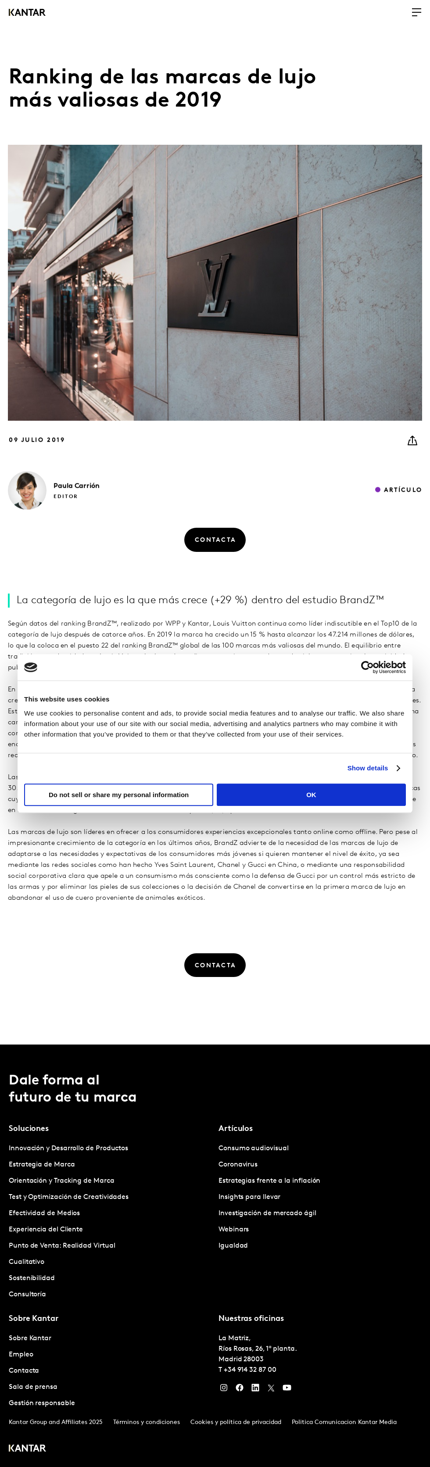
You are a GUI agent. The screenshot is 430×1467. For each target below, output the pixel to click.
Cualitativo (26, 1262)
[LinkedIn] (255, 1389)
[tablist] (215, 1256)
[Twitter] (271, 1389)
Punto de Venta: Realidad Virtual (62, 1245)
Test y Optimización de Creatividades (69, 1197)
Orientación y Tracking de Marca (62, 1180)
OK (311, 794)
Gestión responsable (42, 1403)
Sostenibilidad (32, 1278)
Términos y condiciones (146, 1422)
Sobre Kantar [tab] (33, 1319)
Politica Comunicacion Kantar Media (344, 1422)
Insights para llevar (249, 1197)
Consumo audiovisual (253, 1148)
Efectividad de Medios (44, 1213)
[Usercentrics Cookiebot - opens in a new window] (367, 667)
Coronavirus (238, 1164)
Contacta (24, 1370)
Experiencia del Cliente (46, 1229)
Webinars (234, 1229)
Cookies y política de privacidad (235, 1422)
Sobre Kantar (30, 1338)
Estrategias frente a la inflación (269, 1180)
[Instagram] (224, 1389)
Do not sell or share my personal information (119, 794)
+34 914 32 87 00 (250, 1370)
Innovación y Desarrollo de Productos (68, 1148)
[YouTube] (287, 1389)
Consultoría (27, 1294)
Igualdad (233, 1245)
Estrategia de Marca (42, 1164)
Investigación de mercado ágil (267, 1213)
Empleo (21, 1354)
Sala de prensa (33, 1387)
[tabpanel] (110, 1221)
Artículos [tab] (236, 1129)
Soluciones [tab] (29, 1129)
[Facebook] (239, 1389)
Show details (368, 768)
